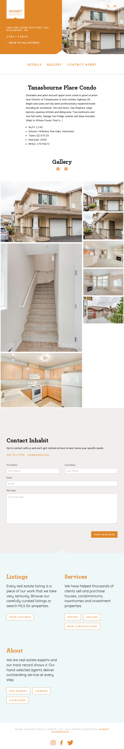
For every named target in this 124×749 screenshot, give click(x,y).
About (14, 651)
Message (11, 490)
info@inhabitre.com (38, 455)
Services (76, 577)
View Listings (20, 617)
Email (9, 477)
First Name (11, 465)
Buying (72, 617)
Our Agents (18, 691)
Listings (17, 577)
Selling (92, 617)
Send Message (104, 535)
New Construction (82, 626)
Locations (17, 700)
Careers (41, 691)
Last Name (70, 465)
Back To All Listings (24, 42)
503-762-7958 (15, 455)
